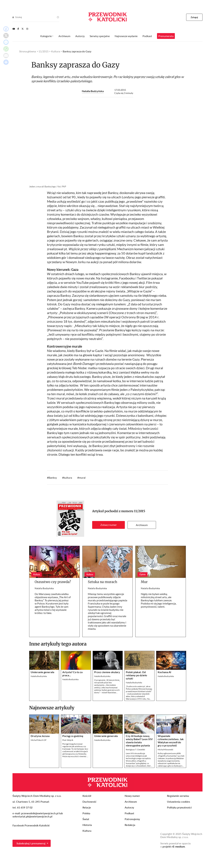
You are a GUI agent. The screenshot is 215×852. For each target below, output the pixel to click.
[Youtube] (13, 28)
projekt (173, 846)
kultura (68, 477)
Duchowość (89, 801)
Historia (87, 824)
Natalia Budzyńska (93, 91)
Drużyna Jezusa (40, 735)
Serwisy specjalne (100, 36)
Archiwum (142, 524)
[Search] (13, 17)
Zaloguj (194, 17)
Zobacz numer (108, 524)
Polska (86, 813)
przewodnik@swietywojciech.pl (39, 813)
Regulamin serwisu (178, 795)
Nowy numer (132, 795)
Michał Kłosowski (165, 749)
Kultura (55, 51)
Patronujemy (132, 819)
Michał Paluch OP (38, 740)
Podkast (147, 36)
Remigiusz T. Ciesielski (135, 749)
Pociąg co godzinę (72, 735)
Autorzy (80, 36)
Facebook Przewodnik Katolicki (31, 825)
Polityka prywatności (179, 807)
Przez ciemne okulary (107, 672)
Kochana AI (164, 672)
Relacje (86, 807)
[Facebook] (18, 28)
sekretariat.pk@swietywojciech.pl (32, 816)
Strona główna (27, 51)
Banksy (52, 477)
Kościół (86, 795)
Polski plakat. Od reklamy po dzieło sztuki (136, 675)
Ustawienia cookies (178, 801)
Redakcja (130, 824)
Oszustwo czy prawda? (53, 582)
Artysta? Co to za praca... (72, 673)
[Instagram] (27, 28)
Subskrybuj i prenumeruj (30, 843)
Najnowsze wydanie (126, 36)
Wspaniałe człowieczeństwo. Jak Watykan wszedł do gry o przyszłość (171, 740)
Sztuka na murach (102, 582)
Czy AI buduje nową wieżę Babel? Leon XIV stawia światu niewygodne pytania (139, 740)
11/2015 (139, 511)
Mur (144, 582)
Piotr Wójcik (67, 740)
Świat (85, 819)
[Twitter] (23, 28)
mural (82, 477)
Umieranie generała (42, 672)
